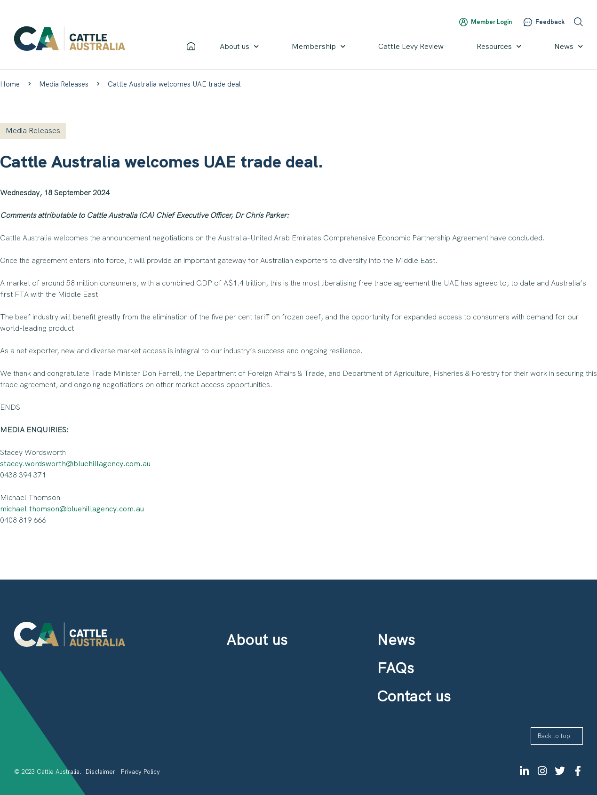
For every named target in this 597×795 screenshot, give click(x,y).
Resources (499, 47)
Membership (318, 47)
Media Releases (63, 84)
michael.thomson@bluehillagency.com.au (72, 509)
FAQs (395, 668)
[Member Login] (463, 22)
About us (239, 47)
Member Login (491, 22)
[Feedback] (528, 22)
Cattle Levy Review (411, 46)
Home (10, 84)
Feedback (550, 22)
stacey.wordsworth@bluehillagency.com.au (75, 464)
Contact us (414, 696)
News (568, 47)
